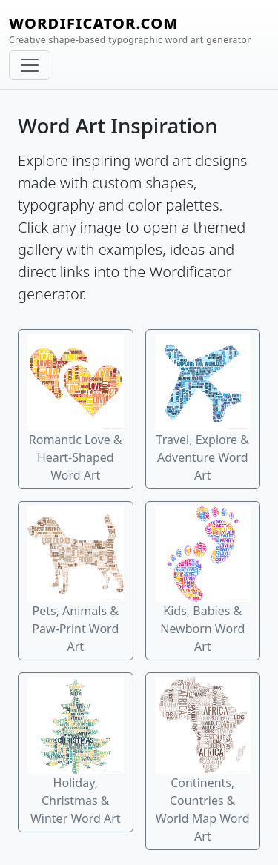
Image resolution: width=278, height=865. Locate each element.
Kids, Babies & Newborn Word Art (203, 580)
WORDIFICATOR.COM (130, 30)
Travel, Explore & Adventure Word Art (203, 408)
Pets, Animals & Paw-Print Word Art (75, 580)
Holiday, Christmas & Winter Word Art (75, 751)
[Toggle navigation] (29, 65)
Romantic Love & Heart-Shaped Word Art (75, 408)
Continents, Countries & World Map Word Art (203, 760)
